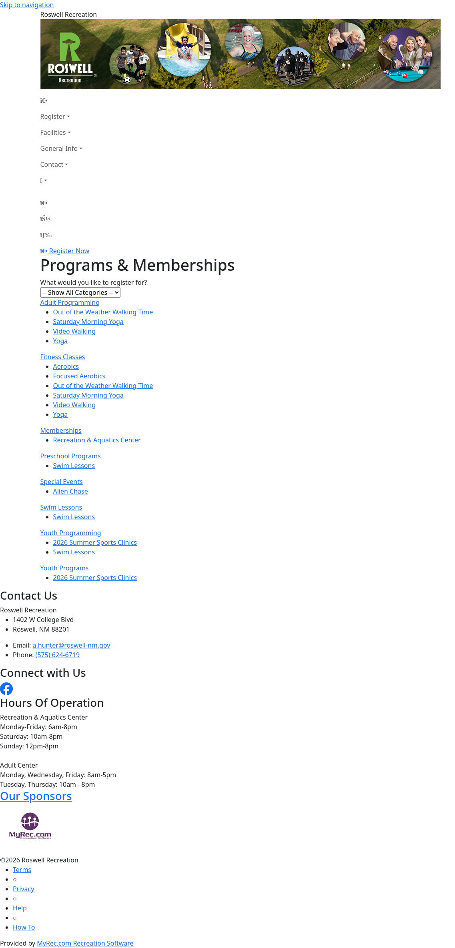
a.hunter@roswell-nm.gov (71, 645)
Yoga (60, 340)
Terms (22, 869)
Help (20, 908)
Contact (52, 164)
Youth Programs (64, 568)
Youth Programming (70, 532)
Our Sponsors (36, 795)
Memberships (61, 430)
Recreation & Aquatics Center (97, 440)
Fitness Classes (62, 356)
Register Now (69, 250)
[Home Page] (61, 100)
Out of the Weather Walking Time (103, 312)
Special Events (61, 481)
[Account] (61, 180)
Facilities (53, 132)
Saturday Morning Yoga (88, 321)
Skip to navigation (27, 4)
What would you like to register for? (93, 282)
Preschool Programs (70, 456)
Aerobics (66, 366)
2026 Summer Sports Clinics (95, 542)
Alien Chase (70, 491)
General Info (59, 148)
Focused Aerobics (79, 376)
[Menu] (46, 235)
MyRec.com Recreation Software (85, 943)
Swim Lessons (74, 465)
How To (24, 927)
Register (52, 116)
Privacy (23, 888)
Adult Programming (70, 302)
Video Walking (74, 331)
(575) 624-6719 (58, 654)
